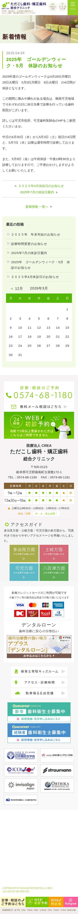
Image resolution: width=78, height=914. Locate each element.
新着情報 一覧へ (37, 206)
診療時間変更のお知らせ (29, 244)
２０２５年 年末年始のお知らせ (35, 234)
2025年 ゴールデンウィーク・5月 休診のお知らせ (40, 265)
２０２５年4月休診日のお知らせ (41, 186)
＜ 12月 (16, 289)
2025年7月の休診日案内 (37, 192)
